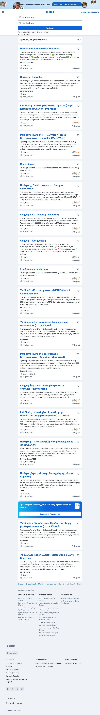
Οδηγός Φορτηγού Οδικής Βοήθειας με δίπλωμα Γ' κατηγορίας (42, 387)
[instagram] (12, 689)
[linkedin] (22, 689)
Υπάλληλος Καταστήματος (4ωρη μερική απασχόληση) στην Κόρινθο (44, 324)
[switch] (79, 40)
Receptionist (27, 164)
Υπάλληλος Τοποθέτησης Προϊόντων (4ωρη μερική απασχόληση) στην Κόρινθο (45, 525)
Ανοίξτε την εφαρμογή (90, 12)
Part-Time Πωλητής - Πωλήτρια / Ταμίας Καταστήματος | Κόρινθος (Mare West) (43, 136)
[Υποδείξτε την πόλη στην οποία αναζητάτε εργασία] (50, 22)
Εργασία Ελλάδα (12, 676)
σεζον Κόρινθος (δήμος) (47, 635)
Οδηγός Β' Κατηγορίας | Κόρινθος (39, 214)
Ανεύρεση (50, 28)
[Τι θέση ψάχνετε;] (50, 17)
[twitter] (17, 689)
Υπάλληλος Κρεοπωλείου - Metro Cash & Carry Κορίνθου (47, 556)
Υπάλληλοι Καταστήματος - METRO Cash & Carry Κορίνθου (45, 292)
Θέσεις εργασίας (12, 670)
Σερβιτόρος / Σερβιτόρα (34, 269)
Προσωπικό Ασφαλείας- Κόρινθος (39, 48)
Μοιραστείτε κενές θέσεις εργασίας (48, 663)
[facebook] (8, 689)
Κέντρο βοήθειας (12, 673)
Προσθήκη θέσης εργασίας (45, 666)
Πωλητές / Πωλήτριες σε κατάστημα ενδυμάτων (41, 187)
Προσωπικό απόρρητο (14, 703)
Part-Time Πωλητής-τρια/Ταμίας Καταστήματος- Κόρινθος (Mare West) (42, 355)
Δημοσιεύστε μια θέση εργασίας (67, 4)
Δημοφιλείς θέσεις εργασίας (70, 598)
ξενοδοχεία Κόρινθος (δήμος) (48, 633)
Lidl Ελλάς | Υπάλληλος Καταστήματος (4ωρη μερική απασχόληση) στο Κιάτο (46, 107)
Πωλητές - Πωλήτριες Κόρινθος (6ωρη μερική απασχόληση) (46, 443)
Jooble (18, 711)
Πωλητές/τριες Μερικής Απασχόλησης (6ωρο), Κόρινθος (47, 475)
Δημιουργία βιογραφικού (50, 514)
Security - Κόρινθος (31, 77)
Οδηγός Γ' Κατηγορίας (33, 240)
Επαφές (9, 666)
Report (76, 68)
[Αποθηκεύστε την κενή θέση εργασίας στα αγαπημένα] (78, 49)
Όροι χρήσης (10, 699)
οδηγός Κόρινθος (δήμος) (47, 622)
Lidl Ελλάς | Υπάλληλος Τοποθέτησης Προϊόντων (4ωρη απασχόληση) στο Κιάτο (44, 414)
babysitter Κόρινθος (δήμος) (48, 625)
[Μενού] (3, 12)
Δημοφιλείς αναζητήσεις (27, 590)
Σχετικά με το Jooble (14, 663)
